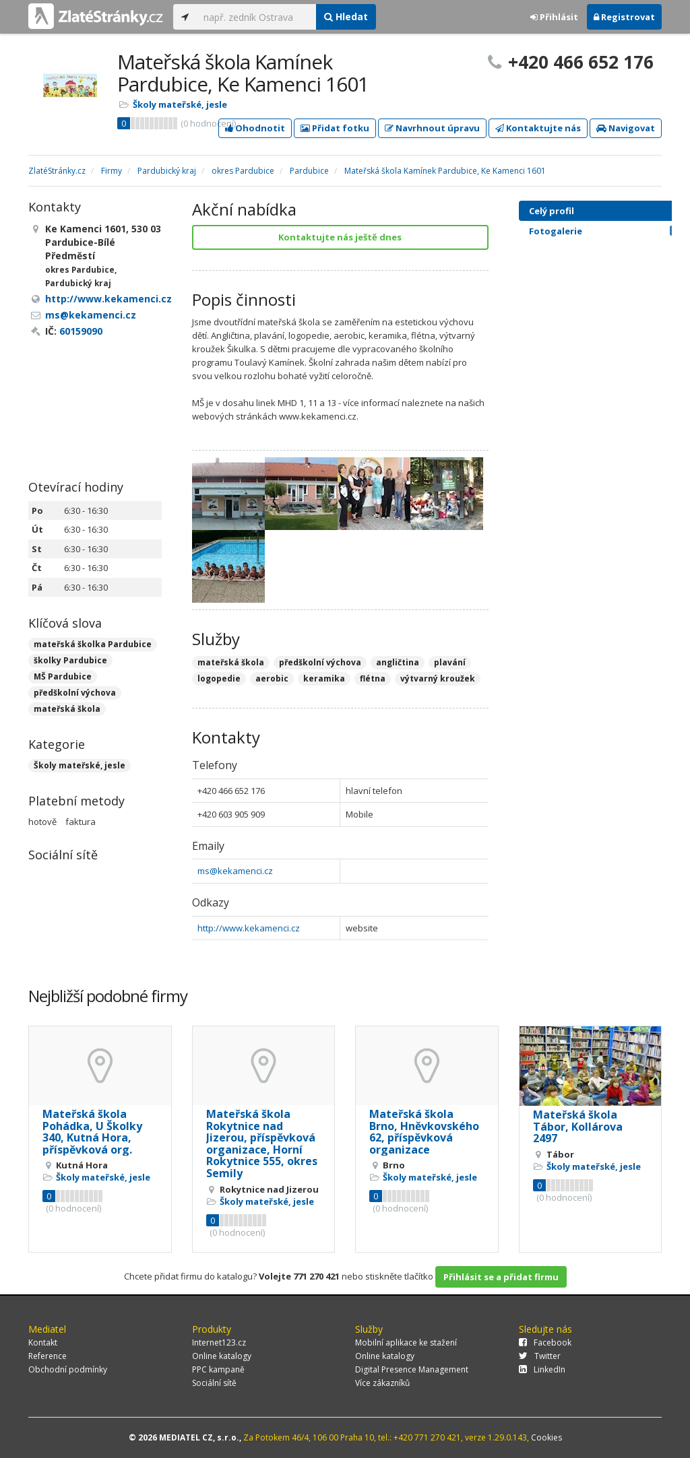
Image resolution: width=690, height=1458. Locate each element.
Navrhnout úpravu (432, 128)
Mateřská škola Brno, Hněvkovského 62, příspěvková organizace (424, 1131)
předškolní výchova (75, 692)
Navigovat (625, 128)
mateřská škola (67, 709)
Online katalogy (221, 1356)
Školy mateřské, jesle (180, 104)
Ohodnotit (255, 128)
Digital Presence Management (411, 1369)
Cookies (546, 1437)
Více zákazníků (382, 1383)
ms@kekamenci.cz (235, 871)
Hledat (346, 16)
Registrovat (624, 17)
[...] (256, 17)
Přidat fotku (335, 128)
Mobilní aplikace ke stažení (406, 1342)
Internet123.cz (219, 1342)
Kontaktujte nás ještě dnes (340, 237)
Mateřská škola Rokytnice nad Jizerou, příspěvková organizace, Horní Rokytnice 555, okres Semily (261, 1143)
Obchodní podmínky (67, 1369)
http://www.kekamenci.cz (248, 928)
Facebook (545, 1342)
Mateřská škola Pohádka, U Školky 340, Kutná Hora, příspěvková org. (92, 1131)
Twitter (540, 1356)
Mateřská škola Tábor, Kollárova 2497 (578, 1126)
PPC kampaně (218, 1369)
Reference (47, 1356)
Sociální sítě (214, 1383)
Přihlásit (554, 17)
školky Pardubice (70, 660)
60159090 (80, 331)
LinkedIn (542, 1369)
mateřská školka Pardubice (93, 644)
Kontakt (42, 1342)
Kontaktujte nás (538, 128)
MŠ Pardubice (63, 676)
